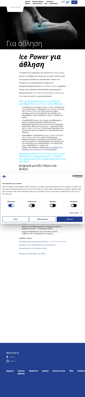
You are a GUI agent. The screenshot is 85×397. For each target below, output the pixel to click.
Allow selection (42, 219)
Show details (74, 213)
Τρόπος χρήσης (42, 6)
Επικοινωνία (31, 12)
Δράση (40, 9)
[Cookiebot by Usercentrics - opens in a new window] (74, 176)
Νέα (42, 12)
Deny (15, 219)
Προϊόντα (29, 9)
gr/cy (74, 7)
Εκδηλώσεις (52, 12)
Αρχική (28, 6)
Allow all (69, 219)
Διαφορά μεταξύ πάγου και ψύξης (32, 253)
